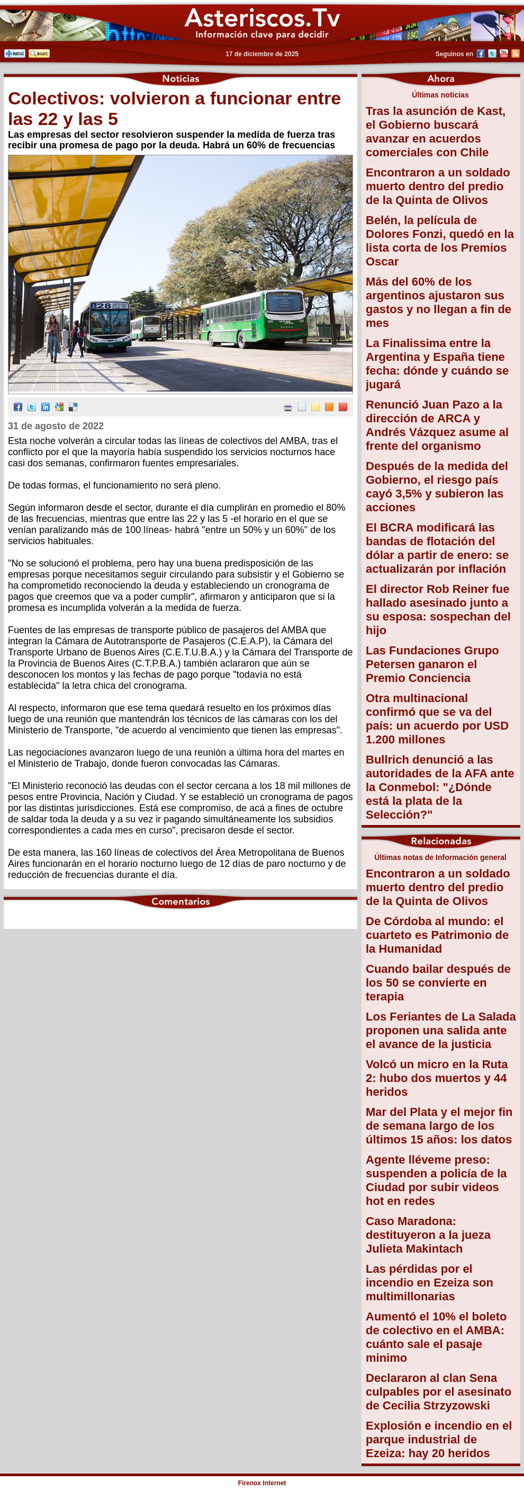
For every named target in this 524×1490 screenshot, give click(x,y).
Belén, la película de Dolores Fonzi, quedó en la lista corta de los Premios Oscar (440, 241)
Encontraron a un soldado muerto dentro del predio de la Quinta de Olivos (438, 186)
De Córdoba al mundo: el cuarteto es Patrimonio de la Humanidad (437, 935)
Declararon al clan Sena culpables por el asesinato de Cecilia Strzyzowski (438, 1391)
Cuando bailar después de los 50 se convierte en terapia (438, 982)
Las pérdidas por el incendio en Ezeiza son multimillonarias (429, 1282)
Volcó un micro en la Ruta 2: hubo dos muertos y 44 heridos (437, 1078)
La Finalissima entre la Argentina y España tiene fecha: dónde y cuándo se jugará (437, 363)
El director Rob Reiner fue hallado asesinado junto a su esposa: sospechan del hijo (438, 609)
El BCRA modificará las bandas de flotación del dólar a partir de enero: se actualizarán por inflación (437, 548)
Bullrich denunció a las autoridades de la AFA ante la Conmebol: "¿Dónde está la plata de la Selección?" (440, 787)
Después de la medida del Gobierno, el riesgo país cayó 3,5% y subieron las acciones (437, 486)
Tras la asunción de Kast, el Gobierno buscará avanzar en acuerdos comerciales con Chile (435, 131)
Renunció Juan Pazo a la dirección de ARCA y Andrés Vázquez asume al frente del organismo (437, 425)
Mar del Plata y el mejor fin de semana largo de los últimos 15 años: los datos (439, 1125)
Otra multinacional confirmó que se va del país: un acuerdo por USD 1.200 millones (437, 718)
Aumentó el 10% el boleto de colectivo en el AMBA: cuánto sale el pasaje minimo (436, 1337)
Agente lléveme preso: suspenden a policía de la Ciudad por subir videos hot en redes (436, 1180)
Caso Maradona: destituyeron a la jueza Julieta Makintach (428, 1234)
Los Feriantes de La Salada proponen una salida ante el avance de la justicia (441, 1030)
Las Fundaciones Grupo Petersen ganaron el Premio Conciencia (432, 664)
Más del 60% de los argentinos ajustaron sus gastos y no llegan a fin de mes (438, 302)
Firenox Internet (262, 1483)
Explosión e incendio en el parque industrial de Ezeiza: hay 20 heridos (439, 1439)
